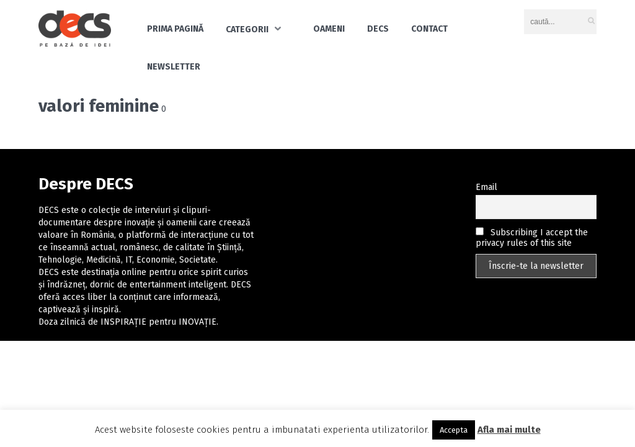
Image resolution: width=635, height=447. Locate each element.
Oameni (329, 29)
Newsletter (173, 66)
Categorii (247, 29)
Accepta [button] (454, 430)
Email (486, 187)
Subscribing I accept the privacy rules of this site (532, 237)
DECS (378, 29)
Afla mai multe (509, 429)
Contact (429, 29)
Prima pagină (175, 29)
